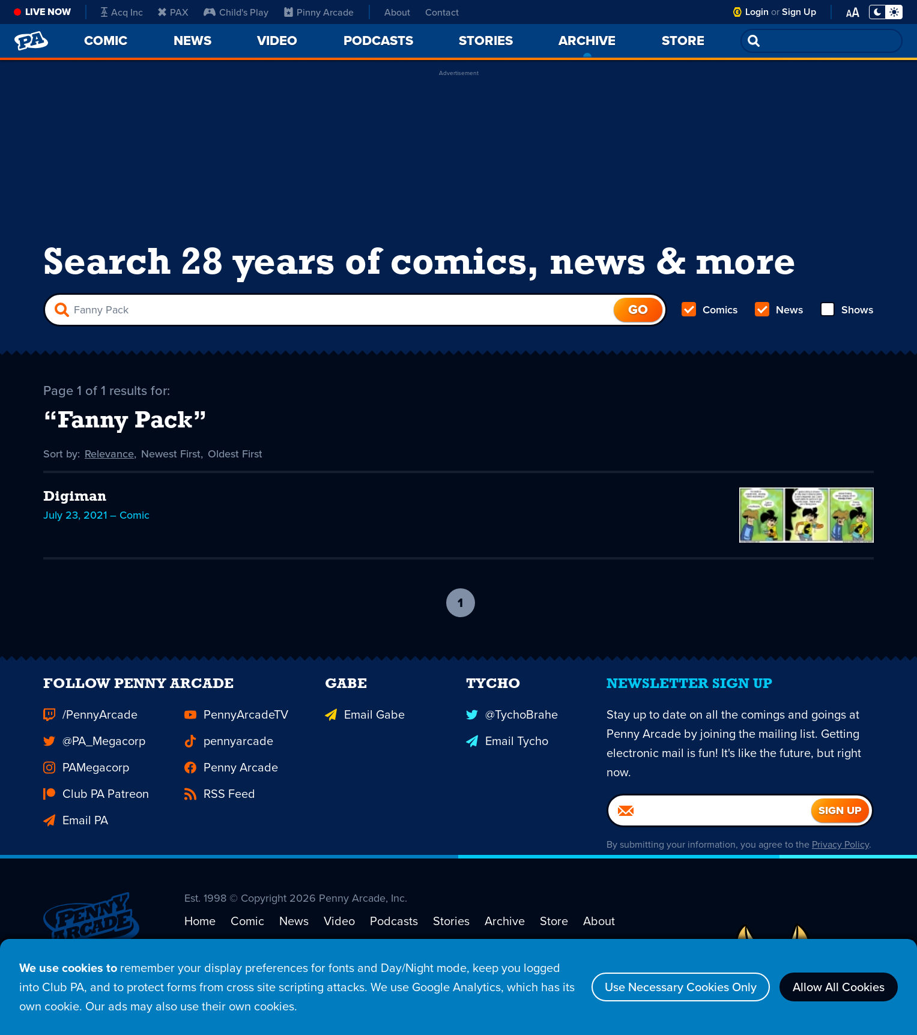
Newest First (171, 454)
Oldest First (235, 454)
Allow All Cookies (839, 986)
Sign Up (799, 12)
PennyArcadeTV (236, 734)
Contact (442, 12)
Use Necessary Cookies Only (681, 986)
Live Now (48, 12)
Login (757, 12)
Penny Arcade (231, 786)
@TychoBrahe (512, 734)
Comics (710, 309)
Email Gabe (365, 734)
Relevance (109, 454)
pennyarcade (228, 760)
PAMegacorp (86, 786)
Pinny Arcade (319, 12)
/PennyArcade (90, 734)
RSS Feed (219, 813)
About (397, 12)
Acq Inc (122, 12)
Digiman (74, 497)
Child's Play (236, 12)
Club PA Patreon (96, 813)
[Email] (709, 830)
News (779, 309)
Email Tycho (507, 760)
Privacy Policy (840, 864)
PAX (173, 12)
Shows (847, 309)
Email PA (75, 839)
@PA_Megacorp (94, 760)
